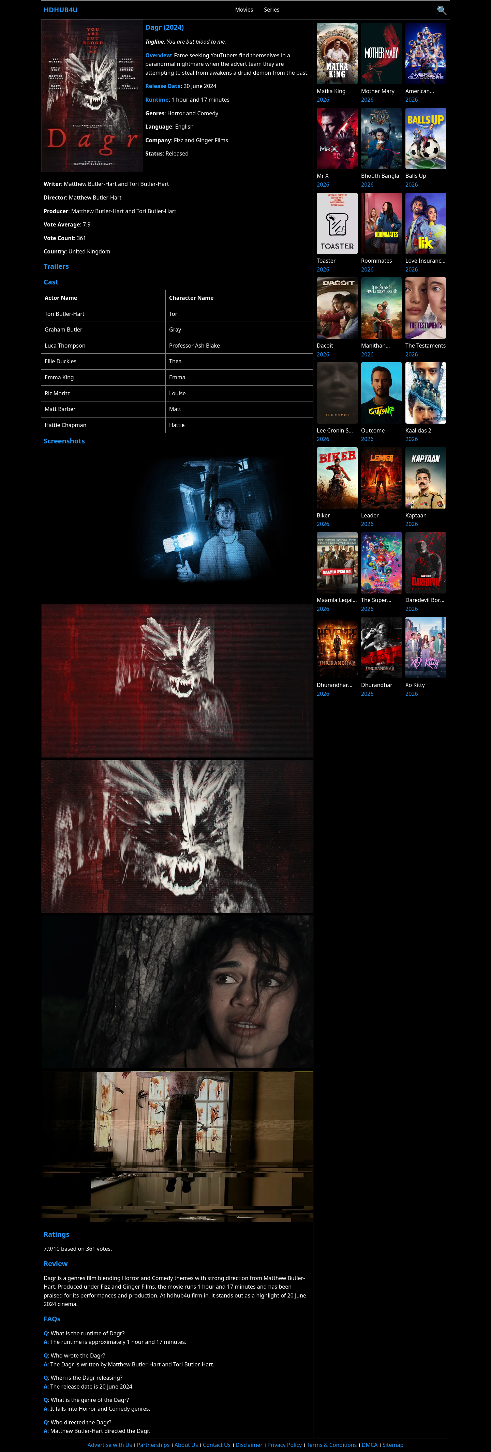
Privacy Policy (284, 1445)
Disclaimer (249, 1445)
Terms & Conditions (332, 1445)
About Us (186, 1445)
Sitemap (393, 1445)
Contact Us (216, 1445)
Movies (244, 9)
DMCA (370, 1445)
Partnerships (153, 1445)
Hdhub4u (61, 9)
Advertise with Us (110, 1445)
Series (271, 9)
